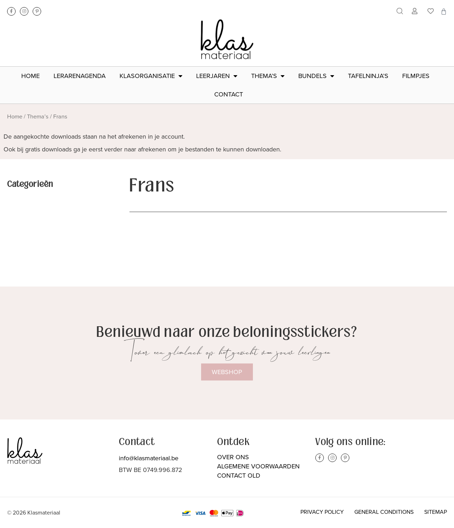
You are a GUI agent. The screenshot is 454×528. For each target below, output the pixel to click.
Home (30, 75)
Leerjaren (216, 76)
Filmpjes (416, 75)
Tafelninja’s (368, 75)
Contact (228, 94)
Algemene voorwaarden (258, 466)
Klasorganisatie (151, 76)
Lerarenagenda (80, 75)
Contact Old (238, 475)
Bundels (316, 76)
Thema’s (267, 76)
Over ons (233, 457)
